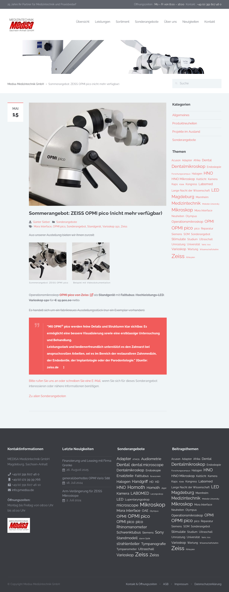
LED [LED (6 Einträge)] (215, 190)
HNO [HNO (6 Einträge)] (208, 173)
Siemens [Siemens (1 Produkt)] (145, 532)
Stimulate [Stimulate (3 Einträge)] (179, 239)
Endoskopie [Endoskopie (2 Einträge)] (214, 166)
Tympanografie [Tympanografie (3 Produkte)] (150, 544)
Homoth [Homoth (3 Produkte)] (150, 487)
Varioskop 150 (111, 226)
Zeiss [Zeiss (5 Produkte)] (151, 555)
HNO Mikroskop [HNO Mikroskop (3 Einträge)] (183, 179)
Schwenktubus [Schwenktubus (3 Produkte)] (126, 532)
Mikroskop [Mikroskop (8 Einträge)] (182, 210)
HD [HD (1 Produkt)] (148, 481)
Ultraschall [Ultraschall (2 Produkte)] (143, 549)
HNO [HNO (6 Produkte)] (118, 487)
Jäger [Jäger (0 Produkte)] (160, 488)
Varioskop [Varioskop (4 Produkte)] (122, 555)
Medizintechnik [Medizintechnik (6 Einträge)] (186, 203)
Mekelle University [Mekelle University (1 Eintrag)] (210, 204)
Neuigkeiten (190, 21)
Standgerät (94, 226)
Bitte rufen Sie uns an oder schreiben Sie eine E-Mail (64, 381)
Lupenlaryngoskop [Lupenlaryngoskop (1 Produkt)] (134, 499)
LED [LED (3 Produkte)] (117, 499)
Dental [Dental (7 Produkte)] (120, 464)
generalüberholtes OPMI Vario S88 (83, 478)
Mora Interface (43, 226)
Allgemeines (180, 115)
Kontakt (209, 21)
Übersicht (82, 21)
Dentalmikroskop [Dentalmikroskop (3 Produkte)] (127, 470)
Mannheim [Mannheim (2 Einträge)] (202, 197)
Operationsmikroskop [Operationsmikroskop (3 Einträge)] (187, 221)
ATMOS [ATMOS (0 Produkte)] (133, 459)
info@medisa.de (20, 490)
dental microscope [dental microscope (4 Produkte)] (144, 465)
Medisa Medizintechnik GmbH (26, 84)
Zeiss (124, 226)
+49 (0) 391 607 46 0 (22, 474)
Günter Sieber (41, 221)
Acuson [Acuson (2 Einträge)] (176, 160)
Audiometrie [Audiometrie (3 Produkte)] (148, 459)
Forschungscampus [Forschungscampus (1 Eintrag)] (181, 174)
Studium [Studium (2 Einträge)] (192, 239)
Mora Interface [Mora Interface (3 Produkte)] (125, 510)
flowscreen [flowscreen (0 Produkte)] (152, 476)
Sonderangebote (146, 21)
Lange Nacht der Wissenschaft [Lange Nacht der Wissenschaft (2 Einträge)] (191, 190)
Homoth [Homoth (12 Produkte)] (133, 487)
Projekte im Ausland (186, 131)
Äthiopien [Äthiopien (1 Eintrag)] (190, 257)
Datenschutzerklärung (207, 581)
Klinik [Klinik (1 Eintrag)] (181, 184)
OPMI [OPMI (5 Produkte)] (118, 516)
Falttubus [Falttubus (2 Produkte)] (139, 476)
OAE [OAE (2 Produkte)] (142, 511)
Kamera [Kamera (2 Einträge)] (213, 179)
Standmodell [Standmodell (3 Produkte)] (124, 538)
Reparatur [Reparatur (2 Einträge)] (207, 228)
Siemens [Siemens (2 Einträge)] (177, 234)
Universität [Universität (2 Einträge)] (193, 244)
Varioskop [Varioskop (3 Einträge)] (179, 249)
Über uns (170, 21)
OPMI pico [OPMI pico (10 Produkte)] (136, 516)
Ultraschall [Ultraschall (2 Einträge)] (206, 239)
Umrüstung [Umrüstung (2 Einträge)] (178, 244)
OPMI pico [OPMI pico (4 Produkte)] (122, 521)
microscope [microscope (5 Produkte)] (124, 505)
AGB (165, 581)
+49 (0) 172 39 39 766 (23, 479)
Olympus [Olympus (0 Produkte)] (151, 511)
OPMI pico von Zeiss (74, 295)
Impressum (181, 581)
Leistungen (102, 21)
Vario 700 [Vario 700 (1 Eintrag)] (206, 244)
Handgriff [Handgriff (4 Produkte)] (137, 481)
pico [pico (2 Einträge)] (197, 228)
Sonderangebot (76, 226)
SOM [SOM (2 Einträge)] (187, 234)
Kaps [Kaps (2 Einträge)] (175, 184)
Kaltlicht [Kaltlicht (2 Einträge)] (201, 179)
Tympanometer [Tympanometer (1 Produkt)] (124, 549)
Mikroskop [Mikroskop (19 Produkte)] (149, 505)
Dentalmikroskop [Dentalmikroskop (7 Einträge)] (188, 166)
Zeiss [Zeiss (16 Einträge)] (178, 256)
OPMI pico (59, 226)
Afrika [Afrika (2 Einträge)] (197, 160)
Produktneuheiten (184, 123)
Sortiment (122, 21)
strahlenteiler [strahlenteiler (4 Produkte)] (125, 543)
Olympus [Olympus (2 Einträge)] (191, 216)
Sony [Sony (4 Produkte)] (156, 532)
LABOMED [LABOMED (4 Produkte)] (137, 493)
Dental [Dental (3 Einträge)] (207, 160)
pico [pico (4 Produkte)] (136, 521)
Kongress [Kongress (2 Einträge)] (191, 184)
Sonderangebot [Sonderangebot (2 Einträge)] (200, 234)
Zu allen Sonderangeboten (47, 396)
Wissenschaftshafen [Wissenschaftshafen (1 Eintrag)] (209, 249)
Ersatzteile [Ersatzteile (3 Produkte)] (122, 476)
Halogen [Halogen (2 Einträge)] (197, 173)
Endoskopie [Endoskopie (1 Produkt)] (150, 470)
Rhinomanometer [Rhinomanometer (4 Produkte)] (129, 527)
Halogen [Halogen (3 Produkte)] (120, 481)
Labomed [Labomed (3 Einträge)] (206, 184)
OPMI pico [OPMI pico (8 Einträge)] (182, 228)
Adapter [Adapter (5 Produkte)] (121, 458)
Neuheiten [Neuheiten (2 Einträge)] (178, 216)
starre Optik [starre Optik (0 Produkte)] (141, 538)
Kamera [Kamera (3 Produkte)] (120, 493)
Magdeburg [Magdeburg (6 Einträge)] (183, 196)
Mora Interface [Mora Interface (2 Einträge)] (203, 210)
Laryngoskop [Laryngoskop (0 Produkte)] (154, 494)
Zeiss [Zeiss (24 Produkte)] (138, 554)
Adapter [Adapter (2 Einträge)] (187, 160)
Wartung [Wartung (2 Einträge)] (193, 249)
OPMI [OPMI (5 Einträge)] (209, 221)
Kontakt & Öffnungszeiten (141, 581)
